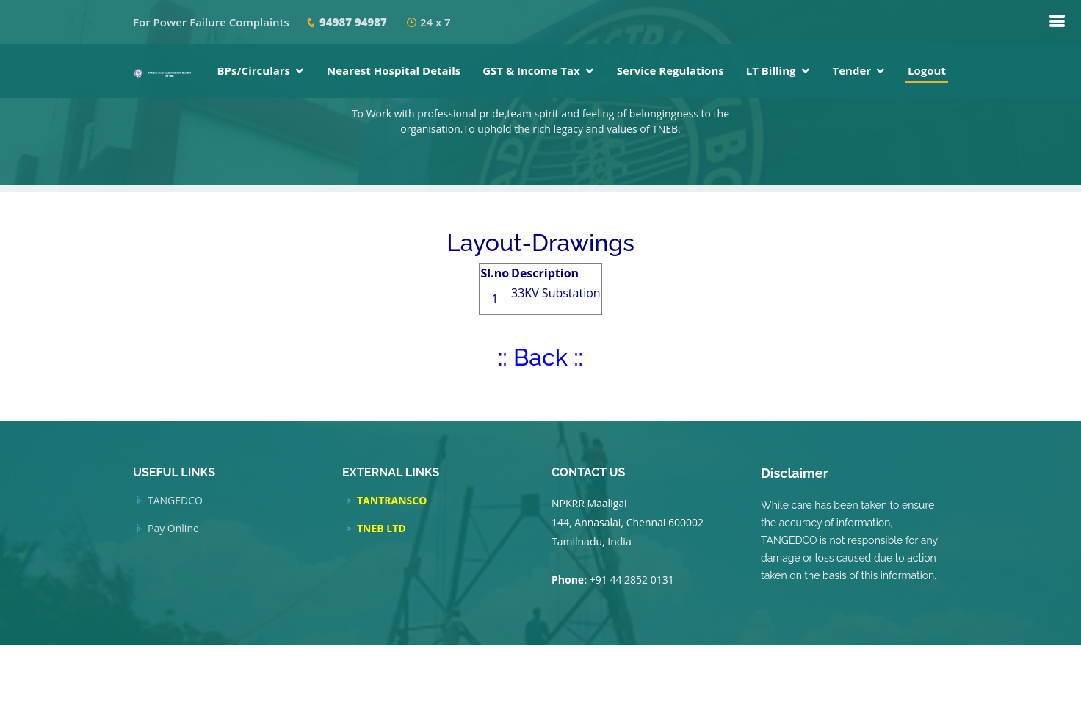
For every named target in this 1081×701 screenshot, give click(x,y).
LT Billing (771, 70)
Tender (852, 70)
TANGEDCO (175, 500)
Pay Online (173, 528)
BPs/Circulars (253, 70)
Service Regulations (670, 70)
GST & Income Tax (531, 70)
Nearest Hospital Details (393, 70)
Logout (927, 70)
